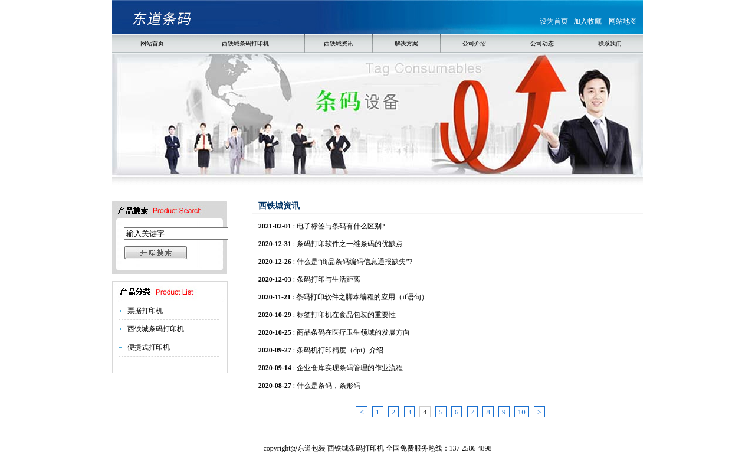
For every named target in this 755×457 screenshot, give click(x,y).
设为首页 (554, 21)
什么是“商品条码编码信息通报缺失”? (354, 261)
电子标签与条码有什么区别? (341, 226)
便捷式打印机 (148, 347)
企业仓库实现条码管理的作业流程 (350, 368)
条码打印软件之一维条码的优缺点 (350, 244)
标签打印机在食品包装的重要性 (346, 315)
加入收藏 (587, 21)
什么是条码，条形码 (328, 385)
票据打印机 (145, 310)
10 (522, 411)
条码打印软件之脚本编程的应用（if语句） (362, 297)
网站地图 (623, 21)
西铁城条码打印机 (155, 329)
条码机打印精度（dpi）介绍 (340, 350)
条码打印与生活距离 (328, 279)
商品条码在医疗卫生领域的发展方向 (353, 332)
